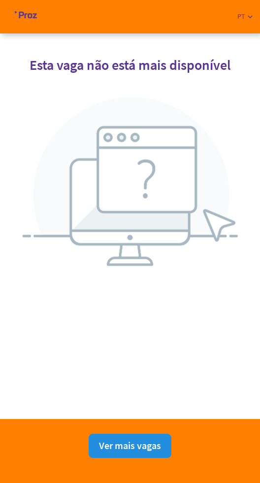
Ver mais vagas (130, 445)
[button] (245, 16)
